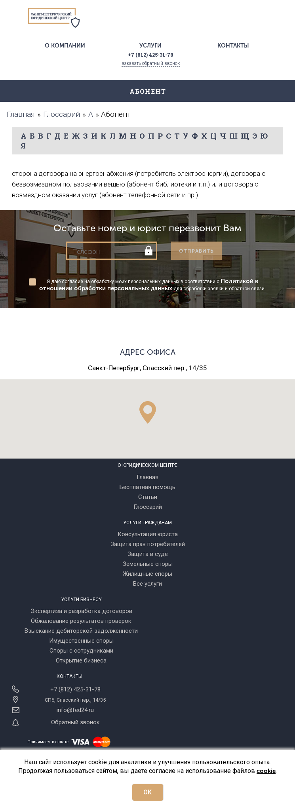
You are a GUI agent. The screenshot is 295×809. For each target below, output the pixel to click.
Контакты (233, 45)
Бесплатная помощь (147, 487)
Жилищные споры (147, 573)
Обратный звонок (75, 722)
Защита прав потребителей (147, 544)
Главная (147, 477)
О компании (65, 45)
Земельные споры (148, 563)
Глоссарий (147, 506)
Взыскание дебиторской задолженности (81, 630)
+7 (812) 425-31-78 (75, 689)
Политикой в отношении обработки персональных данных (148, 285)
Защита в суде (148, 554)
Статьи (147, 497)
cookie (266, 771)
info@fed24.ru (75, 710)
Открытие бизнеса (81, 660)
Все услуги (147, 583)
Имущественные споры (81, 640)
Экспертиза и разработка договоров (81, 611)
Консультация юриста (148, 534)
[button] (147, 412)
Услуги (150, 45)
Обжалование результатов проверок (81, 620)
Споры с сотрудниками (81, 650)
